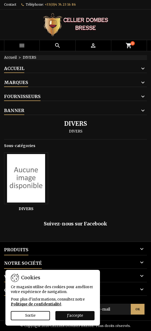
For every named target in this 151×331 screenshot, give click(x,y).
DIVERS (26, 208)
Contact (10, 4)
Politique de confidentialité (36, 304)
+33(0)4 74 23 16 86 (60, 4)
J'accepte (75, 315)
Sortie (30, 315)
